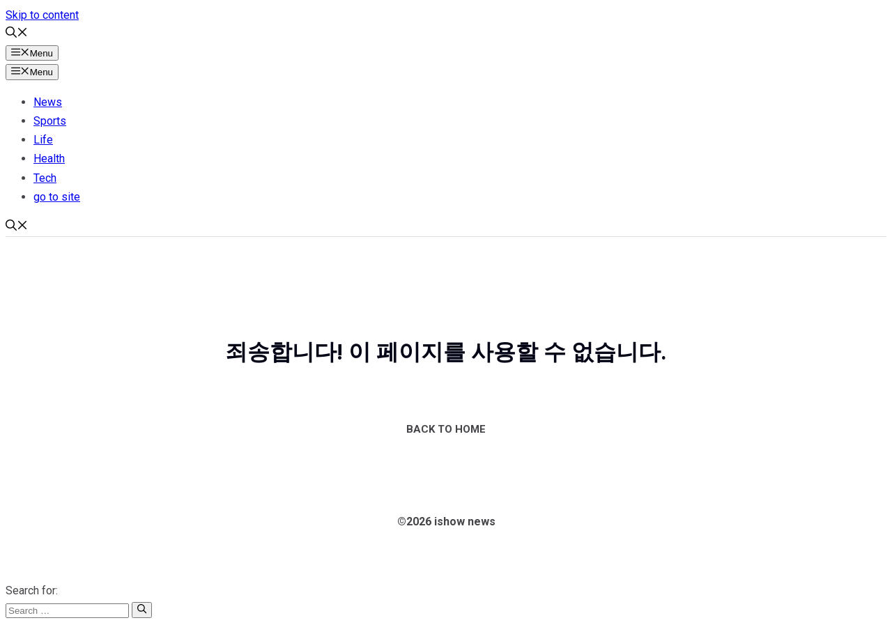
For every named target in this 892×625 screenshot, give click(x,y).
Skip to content (42, 15)
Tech (44, 178)
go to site (56, 196)
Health (49, 158)
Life (43, 139)
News (47, 102)
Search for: (32, 590)
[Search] (142, 609)
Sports (49, 121)
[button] (17, 33)
